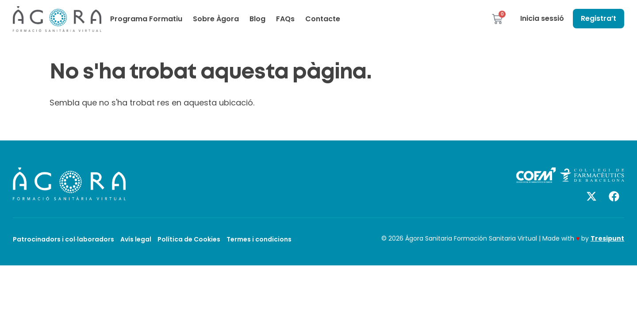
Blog (257, 19)
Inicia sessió (542, 18)
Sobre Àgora (216, 19)
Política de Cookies (188, 239)
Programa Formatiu (146, 19)
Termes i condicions (259, 239)
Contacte (322, 19)
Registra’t (598, 18)
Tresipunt (607, 238)
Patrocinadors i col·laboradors (63, 239)
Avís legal (135, 239)
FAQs (285, 19)
